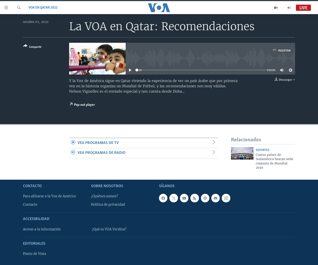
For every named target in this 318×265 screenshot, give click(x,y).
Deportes (262, 150)
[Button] (32, 47)
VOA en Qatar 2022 (43, 7)
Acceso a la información (42, 229)
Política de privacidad (108, 205)
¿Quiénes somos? (104, 196)
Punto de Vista (34, 254)
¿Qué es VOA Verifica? (109, 229)
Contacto (30, 205)
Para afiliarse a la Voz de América (49, 196)
